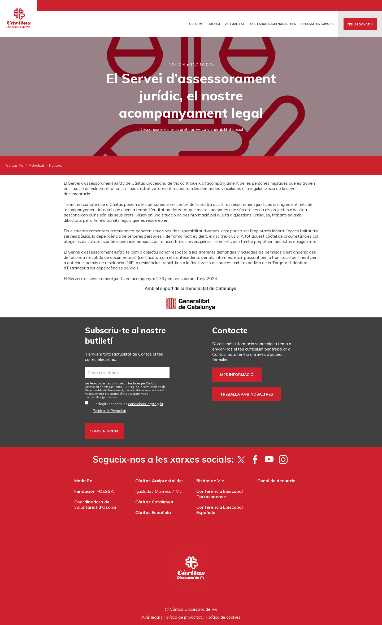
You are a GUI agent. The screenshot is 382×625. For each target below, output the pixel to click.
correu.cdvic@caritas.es (101, 397)
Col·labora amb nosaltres (273, 24)
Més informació (237, 374)
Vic (179, 491)
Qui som (195, 24)
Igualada (143, 491)
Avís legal (150, 617)
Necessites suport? (318, 24)
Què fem (213, 24)
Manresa (163, 491)
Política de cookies (223, 617)
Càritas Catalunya (154, 501)
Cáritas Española (153, 512)
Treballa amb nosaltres (246, 394)
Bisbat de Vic (210, 480)
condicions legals (142, 404)
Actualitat (235, 24)
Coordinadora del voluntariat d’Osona (95, 504)
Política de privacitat (182, 617)
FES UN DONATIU (360, 24)
